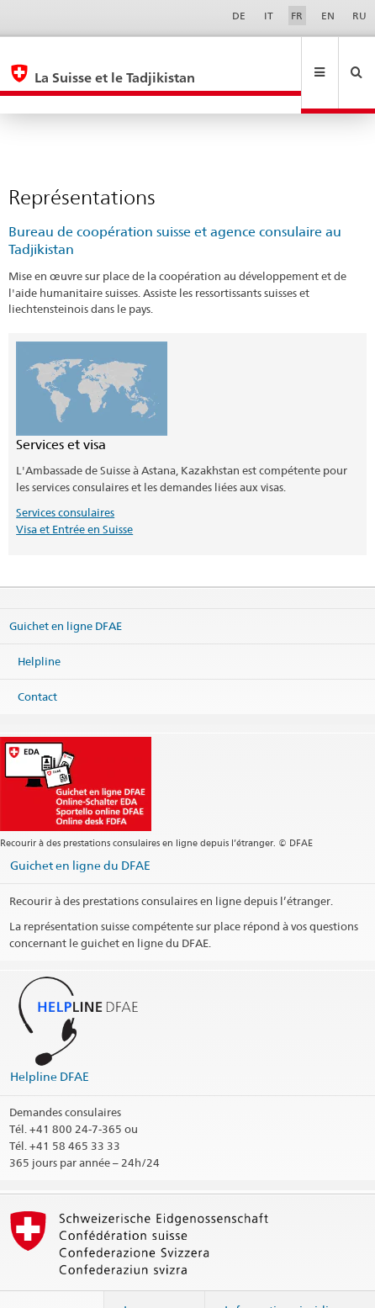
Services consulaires (65, 476)
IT (268, 15)
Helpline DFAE (49, 1040)
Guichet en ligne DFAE (65, 589)
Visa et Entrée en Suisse (74, 493)
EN (328, 15)
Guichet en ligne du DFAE (80, 829)
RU (359, 15)
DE (239, 15)
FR (297, 15)
